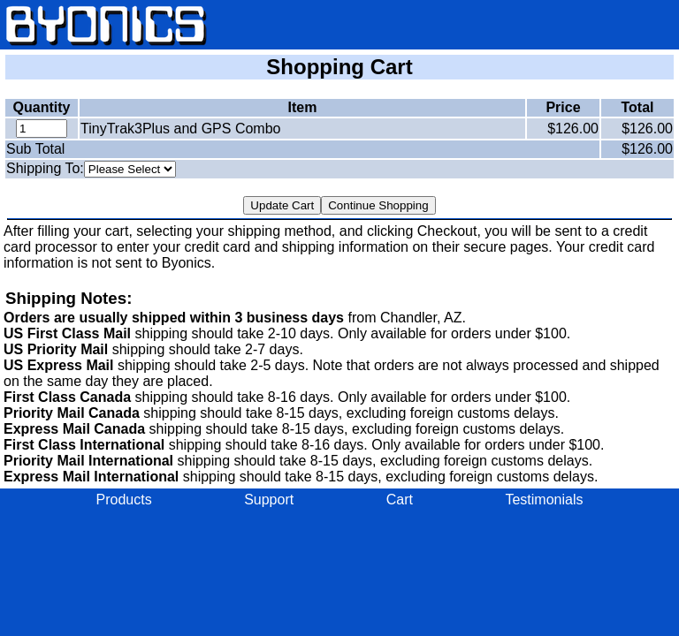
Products (124, 499)
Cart (399, 499)
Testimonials (544, 499)
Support (269, 499)
